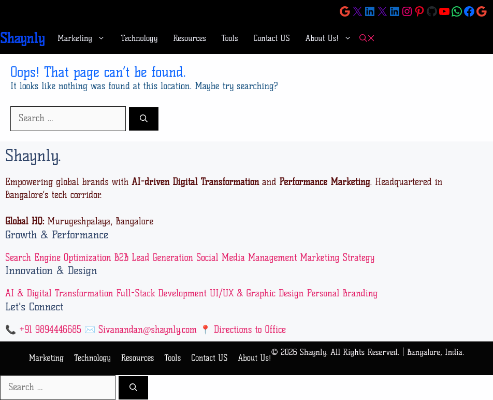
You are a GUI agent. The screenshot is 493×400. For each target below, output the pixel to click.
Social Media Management (246, 257)
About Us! (332, 38)
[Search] (143, 119)
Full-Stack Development (161, 293)
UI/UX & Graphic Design (257, 293)
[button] (367, 39)
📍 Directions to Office (243, 329)
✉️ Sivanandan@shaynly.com (140, 329)
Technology (139, 38)
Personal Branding (342, 293)
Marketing (85, 38)
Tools (230, 38)
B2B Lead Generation (153, 257)
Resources (189, 38)
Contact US (272, 38)
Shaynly (22, 38)
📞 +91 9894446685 (43, 329)
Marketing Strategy (337, 257)
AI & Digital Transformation (59, 293)
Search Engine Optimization (58, 257)
